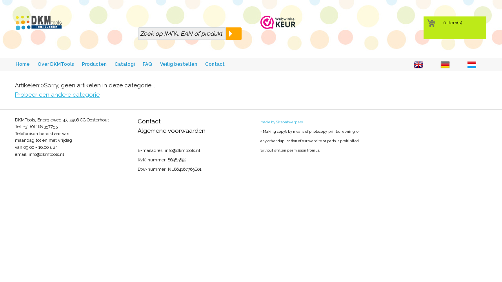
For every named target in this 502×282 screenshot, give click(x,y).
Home (23, 64)
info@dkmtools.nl (46, 154)
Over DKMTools (56, 64)
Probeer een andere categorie (57, 94)
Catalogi (125, 64)
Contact (215, 64)
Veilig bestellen (178, 64)
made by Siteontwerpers (281, 122)
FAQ (147, 64)
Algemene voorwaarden (172, 130)
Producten (94, 64)
